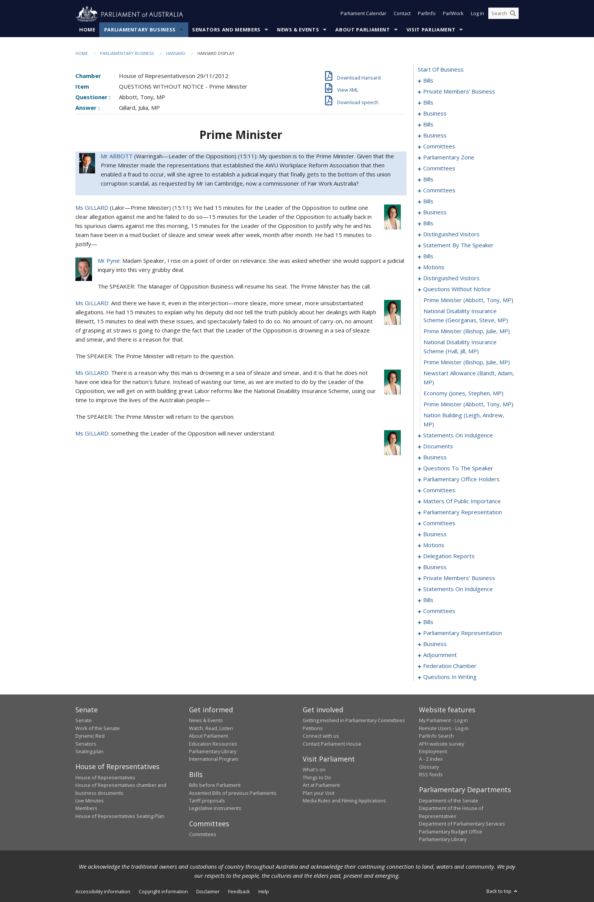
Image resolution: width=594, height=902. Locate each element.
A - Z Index (431, 759)
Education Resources (213, 743)
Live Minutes (89, 800)
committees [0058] (439, 146)
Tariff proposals (207, 800)
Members (86, 808)
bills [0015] (428, 102)
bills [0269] (428, 622)
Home (87, 30)
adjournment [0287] (440, 655)
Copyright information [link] (163, 891)
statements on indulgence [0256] (458, 589)
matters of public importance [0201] (462, 501)
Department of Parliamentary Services (462, 824)
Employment (433, 751)
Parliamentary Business (140, 30)
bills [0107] (428, 201)
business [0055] (435, 135)
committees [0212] (439, 523)
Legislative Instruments (215, 808)
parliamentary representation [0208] (462, 512)
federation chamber (450, 666)
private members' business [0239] (459, 578)
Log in (477, 14)
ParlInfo (427, 14)
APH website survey (441, 743)
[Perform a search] (513, 14)
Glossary (429, 766)
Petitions (313, 728)
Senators (85, 743)
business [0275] (435, 644)
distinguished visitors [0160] (451, 278)
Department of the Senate (448, 800)
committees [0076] (439, 168)
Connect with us (321, 736)
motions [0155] (433, 267)
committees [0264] (439, 611)
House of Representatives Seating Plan (119, 816)
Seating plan (89, 751)
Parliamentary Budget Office (450, 831)
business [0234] (435, 567)
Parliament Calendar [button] (363, 14)
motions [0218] (433, 545)
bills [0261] (428, 600)
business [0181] (435, 457)
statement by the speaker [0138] (458, 245)
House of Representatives (105, 777)
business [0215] (435, 534)
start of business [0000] (441, 69)
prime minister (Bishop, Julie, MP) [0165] (467, 331)
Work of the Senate (97, 728)
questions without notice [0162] (457, 289)
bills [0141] (428, 256)
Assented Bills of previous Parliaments (233, 793)
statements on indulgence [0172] (458, 435)
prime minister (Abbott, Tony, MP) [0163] (468, 300)
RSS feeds (431, 774)
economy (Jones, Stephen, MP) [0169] (463, 393)
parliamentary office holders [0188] (461, 479)
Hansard (175, 53)
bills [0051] (428, 124)
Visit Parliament (430, 30)
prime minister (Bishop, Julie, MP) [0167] (467, 362)
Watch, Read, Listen (211, 728)
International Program (213, 759)
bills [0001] (428, 80)
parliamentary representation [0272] (462, 633)
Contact (402, 14)
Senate (83, 720)
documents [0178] (438, 446)
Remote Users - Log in (444, 728)
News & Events (298, 30)
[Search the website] (503, 14)
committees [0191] (439, 490)
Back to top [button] (502, 891)
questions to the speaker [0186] (458, 468)
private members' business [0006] (459, 91)
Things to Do (317, 777)
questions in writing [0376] (450, 677)
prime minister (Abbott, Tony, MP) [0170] (468, 404)
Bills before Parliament (215, 785)
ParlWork (453, 14)
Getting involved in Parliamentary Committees (354, 720)
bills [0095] (428, 179)
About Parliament (362, 30)
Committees (202, 834)
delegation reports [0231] (449, 556)
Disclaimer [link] (208, 891)
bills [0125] (428, 223)
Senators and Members (226, 30)
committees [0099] (439, 190)
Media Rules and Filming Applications (344, 800)
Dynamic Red (90, 736)
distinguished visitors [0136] (451, 234)
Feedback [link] (239, 891)
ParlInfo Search (436, 736)
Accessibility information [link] (102, 891)
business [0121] (435, 212)
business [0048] (435, 113)
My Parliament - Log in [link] (443, 720)
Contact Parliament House (332, 743)
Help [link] (263, 891)
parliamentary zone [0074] (448, 157)
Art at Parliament (321, 785)
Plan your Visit (319, 793)
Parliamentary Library (212, 751)
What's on (314, 769)
